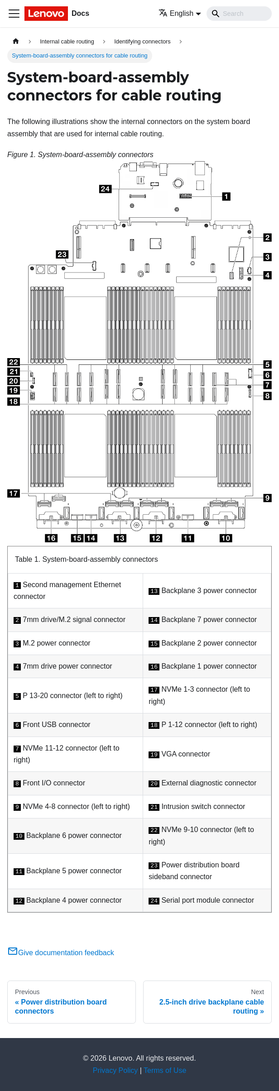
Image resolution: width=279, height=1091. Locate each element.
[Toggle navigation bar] (14, 13)
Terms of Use (165, 1070)
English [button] (176, 13)
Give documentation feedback (60, 953)
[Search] (239, 13)
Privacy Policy (115, 1070)
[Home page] (15, 41)
